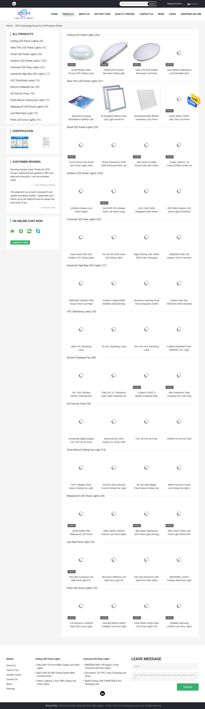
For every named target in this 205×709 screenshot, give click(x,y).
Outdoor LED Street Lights (25, 60)
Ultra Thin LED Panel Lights (25, 47)
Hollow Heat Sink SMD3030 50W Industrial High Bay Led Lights (179, 303)
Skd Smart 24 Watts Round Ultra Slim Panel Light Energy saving (146, 165)
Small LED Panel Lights (23, 54)
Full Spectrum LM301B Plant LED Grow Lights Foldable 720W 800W (81, 626)
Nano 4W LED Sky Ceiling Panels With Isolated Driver (56, 674)
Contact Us (146, 14)
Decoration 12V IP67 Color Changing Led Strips (105, 674)
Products (68, 14)
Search (152, 4)
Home (54, 14)
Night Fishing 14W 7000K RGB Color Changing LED (146, 257)
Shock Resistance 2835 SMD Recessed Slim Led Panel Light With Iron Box (114, 165)
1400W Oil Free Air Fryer (179, 438)
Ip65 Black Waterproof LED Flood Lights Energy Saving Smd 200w (146, 534)
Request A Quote (174, 4)
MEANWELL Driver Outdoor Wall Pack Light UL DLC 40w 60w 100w (179, 580)
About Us (84, 14)
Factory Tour (102, 14)
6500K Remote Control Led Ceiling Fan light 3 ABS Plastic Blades (179, 488)
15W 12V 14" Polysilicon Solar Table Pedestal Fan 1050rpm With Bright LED (114, 396)
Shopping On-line (191, 14)
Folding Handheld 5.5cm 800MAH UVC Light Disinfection (179, 349)
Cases (172, 14)
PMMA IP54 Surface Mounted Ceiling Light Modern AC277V (114, 73)
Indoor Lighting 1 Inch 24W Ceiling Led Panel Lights (56, 682)
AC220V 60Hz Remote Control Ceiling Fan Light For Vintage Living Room (114, 488)
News (161, 14)
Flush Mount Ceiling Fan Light (27, 100)
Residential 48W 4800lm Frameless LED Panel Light (146, 119)
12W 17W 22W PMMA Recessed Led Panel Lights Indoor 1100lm (146, 73)
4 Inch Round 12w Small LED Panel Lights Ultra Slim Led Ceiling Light (81, 165)
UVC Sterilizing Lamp (22, 80)
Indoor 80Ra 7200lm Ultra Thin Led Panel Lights (179, 119)
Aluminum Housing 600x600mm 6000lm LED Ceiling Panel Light (81, 119)
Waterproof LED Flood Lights (26, 106)
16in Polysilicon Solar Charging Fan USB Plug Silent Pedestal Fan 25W (179, 396)
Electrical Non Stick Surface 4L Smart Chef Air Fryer (113, 442)
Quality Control (125, 14)
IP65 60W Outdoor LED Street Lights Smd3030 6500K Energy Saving (179, 211)
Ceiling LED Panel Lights (24, 41)
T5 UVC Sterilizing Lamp (114, 346)
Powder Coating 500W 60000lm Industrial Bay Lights (113, 303)
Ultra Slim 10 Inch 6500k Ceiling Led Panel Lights (58, 666)
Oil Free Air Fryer (19, 93)
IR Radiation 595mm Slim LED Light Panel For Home (114, 119)
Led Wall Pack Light (21, 113)
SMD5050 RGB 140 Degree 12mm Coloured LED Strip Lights (179, 257)
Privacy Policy (51, 706)
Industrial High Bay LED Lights (27, 73)
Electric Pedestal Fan (22, 87)
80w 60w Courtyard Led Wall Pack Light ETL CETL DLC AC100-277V (81, 580)
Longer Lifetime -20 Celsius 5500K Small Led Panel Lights (179, 165)
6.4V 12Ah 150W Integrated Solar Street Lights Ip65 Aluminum (146, 211)
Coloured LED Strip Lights (24, 67)
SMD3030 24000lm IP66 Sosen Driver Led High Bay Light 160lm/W (81, 303)
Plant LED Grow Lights (23, 119)
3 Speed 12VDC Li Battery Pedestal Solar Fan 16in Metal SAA (146, 396)
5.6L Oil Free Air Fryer (146, 438)
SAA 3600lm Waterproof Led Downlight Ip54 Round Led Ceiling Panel (179, 73)
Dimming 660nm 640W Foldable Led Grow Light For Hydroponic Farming (114, 626)
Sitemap (10, 688)
